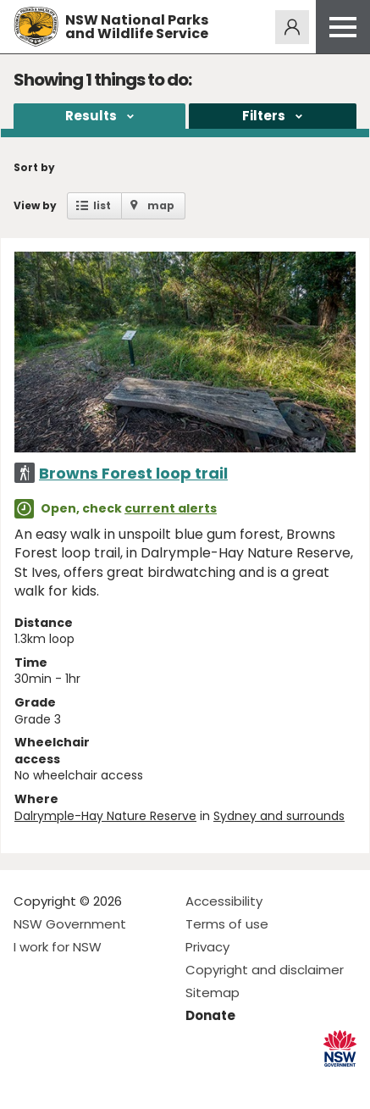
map (160, 205)
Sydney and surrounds (279, 815)
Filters (263, 116)
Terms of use (226, 924)
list (102, 205)
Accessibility (223, 901)
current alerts (170, 508)
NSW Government (70, 924)
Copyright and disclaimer (264, 970)
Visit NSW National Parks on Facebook (29, 1082)
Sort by (34, 167)
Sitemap (212, 992)
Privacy (207, 947)
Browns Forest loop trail (133, 473)
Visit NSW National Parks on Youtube (102, 1082)
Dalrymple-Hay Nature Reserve (105, 815)
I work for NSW (58, 947)
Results (91, 116)
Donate (210, 1015)
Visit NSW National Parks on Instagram (65, 1082)
